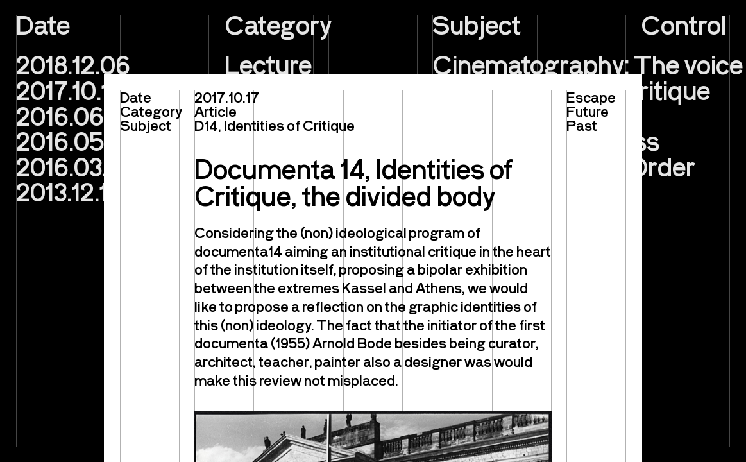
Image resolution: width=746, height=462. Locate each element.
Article (215, 111)
